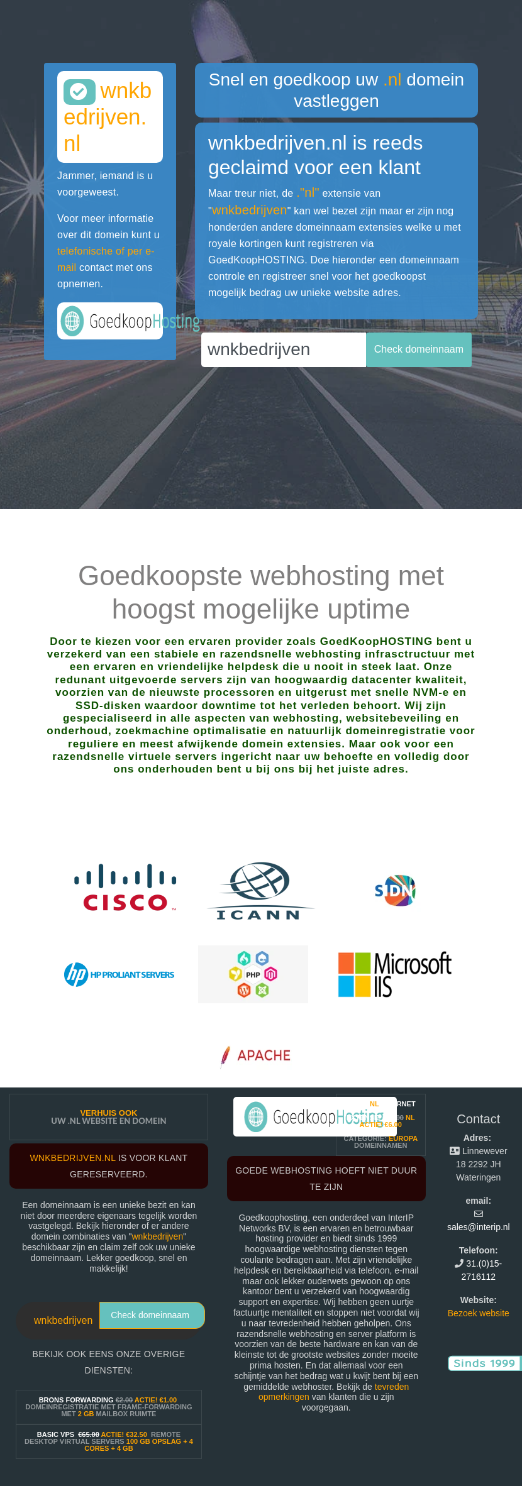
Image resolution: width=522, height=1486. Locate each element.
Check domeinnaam (150, 1315)
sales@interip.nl (478, 1227)
